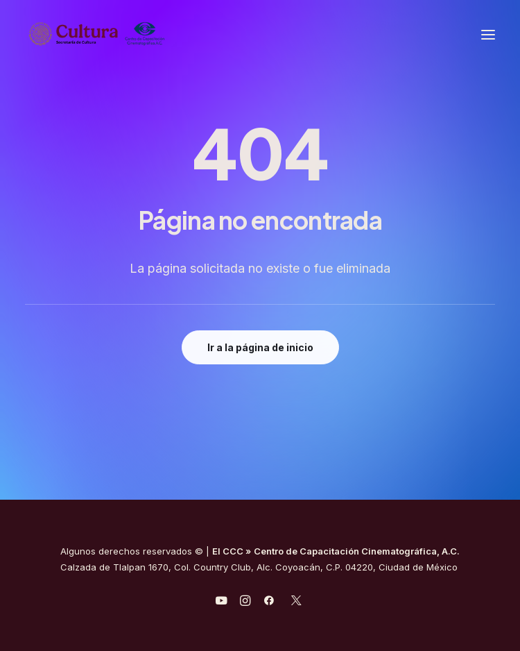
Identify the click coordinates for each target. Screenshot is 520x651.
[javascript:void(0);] (245, 602)
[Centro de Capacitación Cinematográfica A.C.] (130, 34)
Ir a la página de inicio (260, 347)
